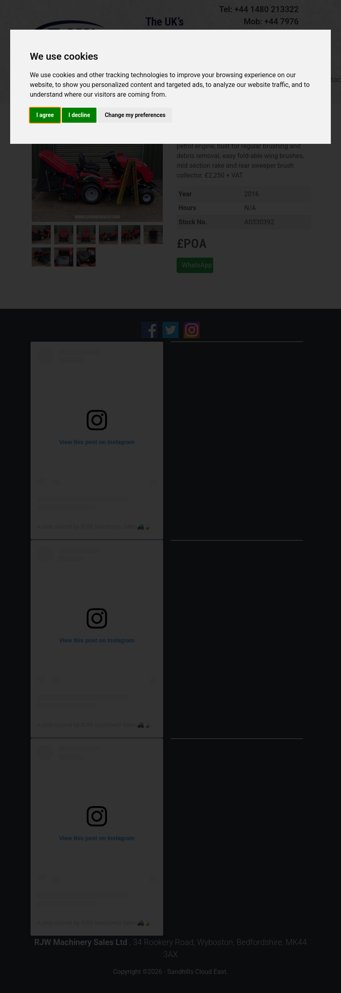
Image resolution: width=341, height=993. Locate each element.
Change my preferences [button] (135, 115)
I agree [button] (45, 115)
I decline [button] (79, 115)
